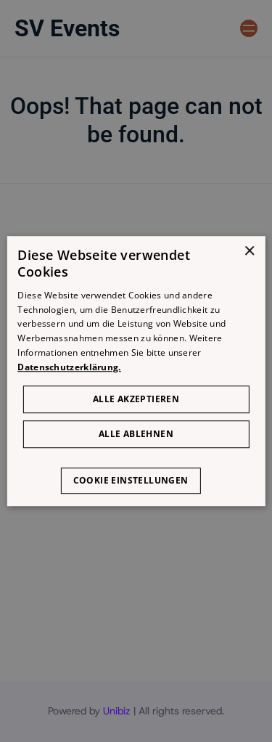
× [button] (249, 251)
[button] (136, 473)
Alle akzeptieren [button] (136, 399)
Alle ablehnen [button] (136, 434)
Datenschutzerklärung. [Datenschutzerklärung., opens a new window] (68, 367)
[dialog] (136, 371)
